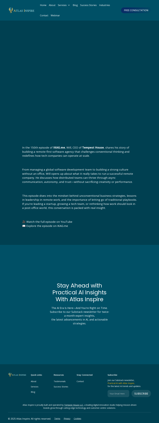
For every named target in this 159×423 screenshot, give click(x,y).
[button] (63, 5)
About (52, 5)
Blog (75, 5)
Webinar (55, 15)
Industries (104, 5)
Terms (57, 418)
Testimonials (60, 381)
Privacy (67, 418)
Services (34, 386)
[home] (21, 10)
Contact (44, 15)
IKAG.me (62, 226)
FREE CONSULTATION (136, 10)
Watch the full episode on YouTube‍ (49, 222)
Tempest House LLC (73, 405)
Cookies (77, 418)
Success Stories (88, 5)
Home (43, 5)
